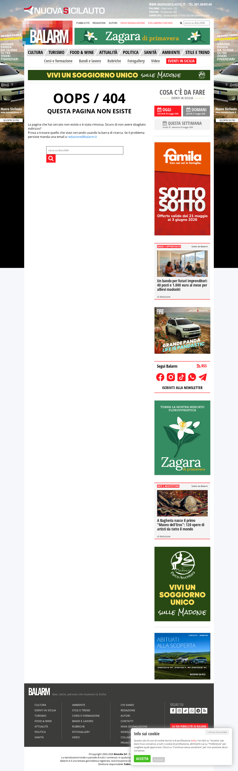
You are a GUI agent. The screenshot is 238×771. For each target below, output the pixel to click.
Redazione (165, 296)
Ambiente (78, 705)
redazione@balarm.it (82, 137)
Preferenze (158, 760)
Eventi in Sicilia (45, 710)
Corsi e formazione (58, 60)
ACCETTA (142, 758)
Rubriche (114, 60)
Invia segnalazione (134, 726)
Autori (125, 715)
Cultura (40, 705)
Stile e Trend (81, 710)
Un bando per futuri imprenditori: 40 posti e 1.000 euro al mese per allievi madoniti (182, 285)
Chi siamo (127, 705)
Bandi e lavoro (90, 60)
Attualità (41, 726)
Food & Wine (43, 721)
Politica (40, 732)
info (194, 740)
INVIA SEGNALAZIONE (132, 23)
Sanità (39, 737)
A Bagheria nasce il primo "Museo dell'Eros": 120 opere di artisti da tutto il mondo (180, 525)
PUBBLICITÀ (82, 23)
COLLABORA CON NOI (160, 23)
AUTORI (113, 23)
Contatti (127, 721)
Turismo (40, 715)
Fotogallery (136, 60)
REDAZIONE (99, 23)
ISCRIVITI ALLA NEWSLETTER (182, 387)
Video (155, 60)
